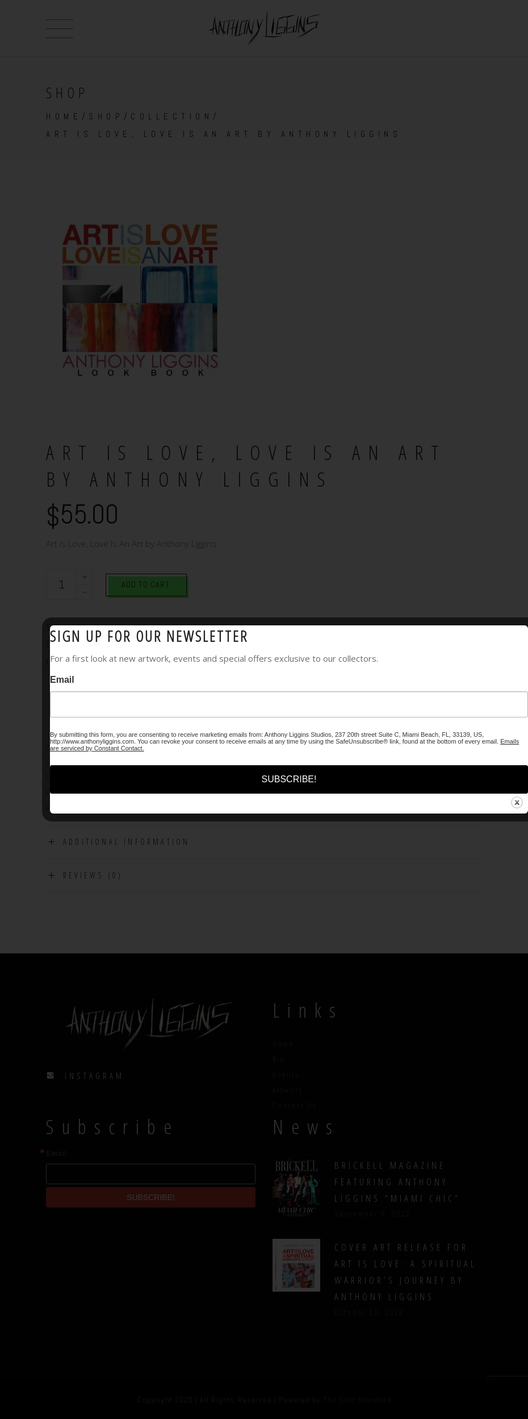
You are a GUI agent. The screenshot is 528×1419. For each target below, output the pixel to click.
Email (62, 679)
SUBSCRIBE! (289, 779)
